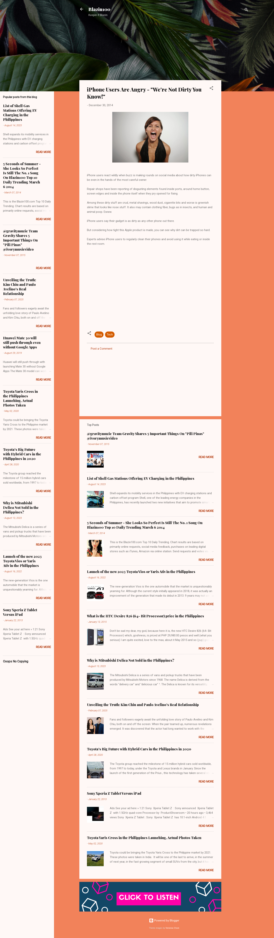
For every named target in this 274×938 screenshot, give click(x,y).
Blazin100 (99, 9)
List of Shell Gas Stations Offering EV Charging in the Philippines (140, 478)
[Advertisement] (236, 81)
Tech (110, 334)
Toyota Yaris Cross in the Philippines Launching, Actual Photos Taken (144, 837)
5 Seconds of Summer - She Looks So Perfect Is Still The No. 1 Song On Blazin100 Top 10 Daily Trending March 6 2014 (144, 525)
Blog (99, 334)
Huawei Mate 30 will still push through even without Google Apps (22, 342)
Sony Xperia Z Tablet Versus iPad (114, 793)
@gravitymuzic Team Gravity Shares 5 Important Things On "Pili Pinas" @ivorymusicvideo (20, 240)
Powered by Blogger (164, 920)
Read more (206, 457)
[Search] (246, 10)
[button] (211, 89)
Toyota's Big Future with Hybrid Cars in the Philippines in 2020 (139, 749)
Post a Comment (101, 348)
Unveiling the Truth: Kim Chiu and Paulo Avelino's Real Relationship (143, 704)
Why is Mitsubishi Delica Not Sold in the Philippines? (130, 660)
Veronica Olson (172, 928)
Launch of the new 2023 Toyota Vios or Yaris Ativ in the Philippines (141, 571)
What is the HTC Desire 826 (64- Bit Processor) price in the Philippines (145, 616)
